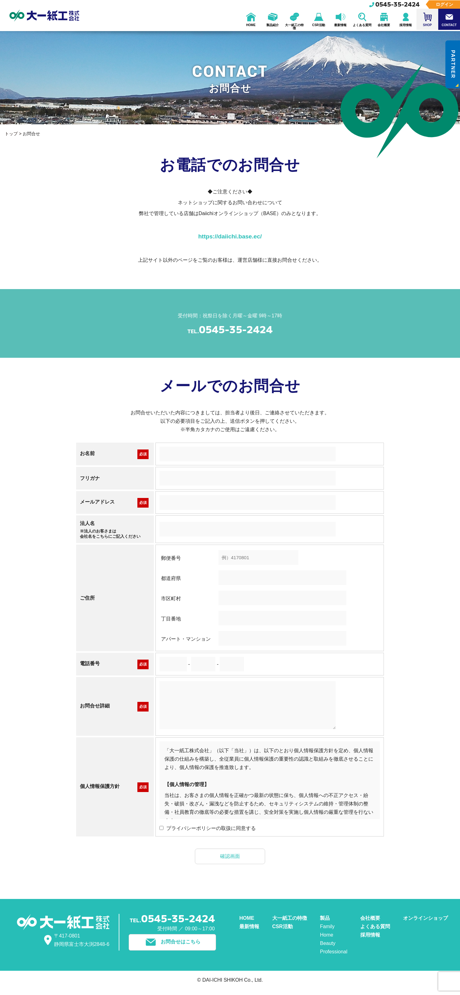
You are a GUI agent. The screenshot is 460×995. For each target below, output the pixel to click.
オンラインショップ (425, 919)
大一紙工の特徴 (289, 919)
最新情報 (249, 927)
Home (326, 935)
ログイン (444, 4)
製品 (325, 919)
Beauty (327, 944)
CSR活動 (282, 927)
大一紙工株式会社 (44, 15)
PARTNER (454, 69)
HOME (246, 919)
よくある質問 (375, 927)
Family (327, 927)
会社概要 (370, 919)
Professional (333, 952)
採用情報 (370, 935)
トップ (11, 133)
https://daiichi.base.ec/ (230, 236)
